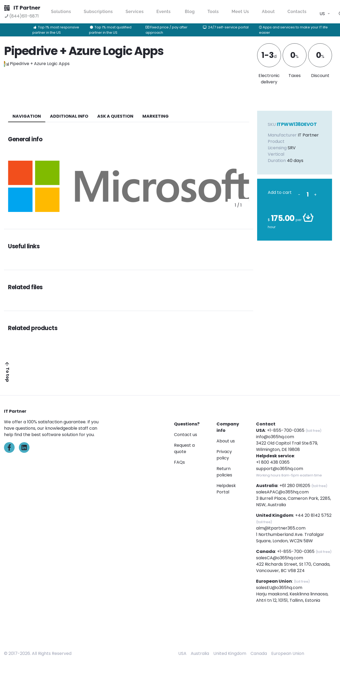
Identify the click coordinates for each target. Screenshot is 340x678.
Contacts (297, 11)
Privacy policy (224, 455)
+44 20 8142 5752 (313, 515)
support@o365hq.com (279, 469)
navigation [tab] (26, 116)
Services (135, 11)
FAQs (179, 462)
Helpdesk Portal (226, 489)
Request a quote (184, 448)
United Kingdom (229, 653)
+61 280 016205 (294, 486)
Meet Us (240, 11)
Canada (258, 653)
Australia (200, 653)
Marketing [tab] (155, 116)
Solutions (61, 11)
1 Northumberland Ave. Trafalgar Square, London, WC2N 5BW (290, 537)
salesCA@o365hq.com (279, 558)
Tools (213, 11)
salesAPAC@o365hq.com (282, 492)
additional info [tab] (69, 116)
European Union (287, 653)
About (268, 11)
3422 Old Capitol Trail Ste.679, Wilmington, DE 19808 (287, 446)
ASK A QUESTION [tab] (115, 116)
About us (225, 441)
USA (182, 653)
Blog (190, 11)
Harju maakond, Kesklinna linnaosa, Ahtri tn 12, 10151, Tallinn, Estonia (292, 597)
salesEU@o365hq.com (279, 588)
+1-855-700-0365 (285, 430)
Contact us (185, 435)
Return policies (224, 472)
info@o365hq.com (275, 437)
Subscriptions (98, 11)
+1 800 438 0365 (273, 462)
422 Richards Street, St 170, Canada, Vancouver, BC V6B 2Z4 (293, 567)
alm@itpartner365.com (280, 528)
